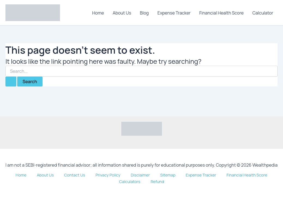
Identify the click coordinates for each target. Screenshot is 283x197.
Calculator (262, 13)
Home (98, 13)
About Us (122, 13)
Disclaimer (113, 181)
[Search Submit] (10, 81)
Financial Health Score (221, 13)
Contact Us (55, 181)
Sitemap (136, 181)
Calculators (247, 181)
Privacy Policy (85, 181)
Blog (144, 13)
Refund (270, 181)
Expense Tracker (174, 13)
